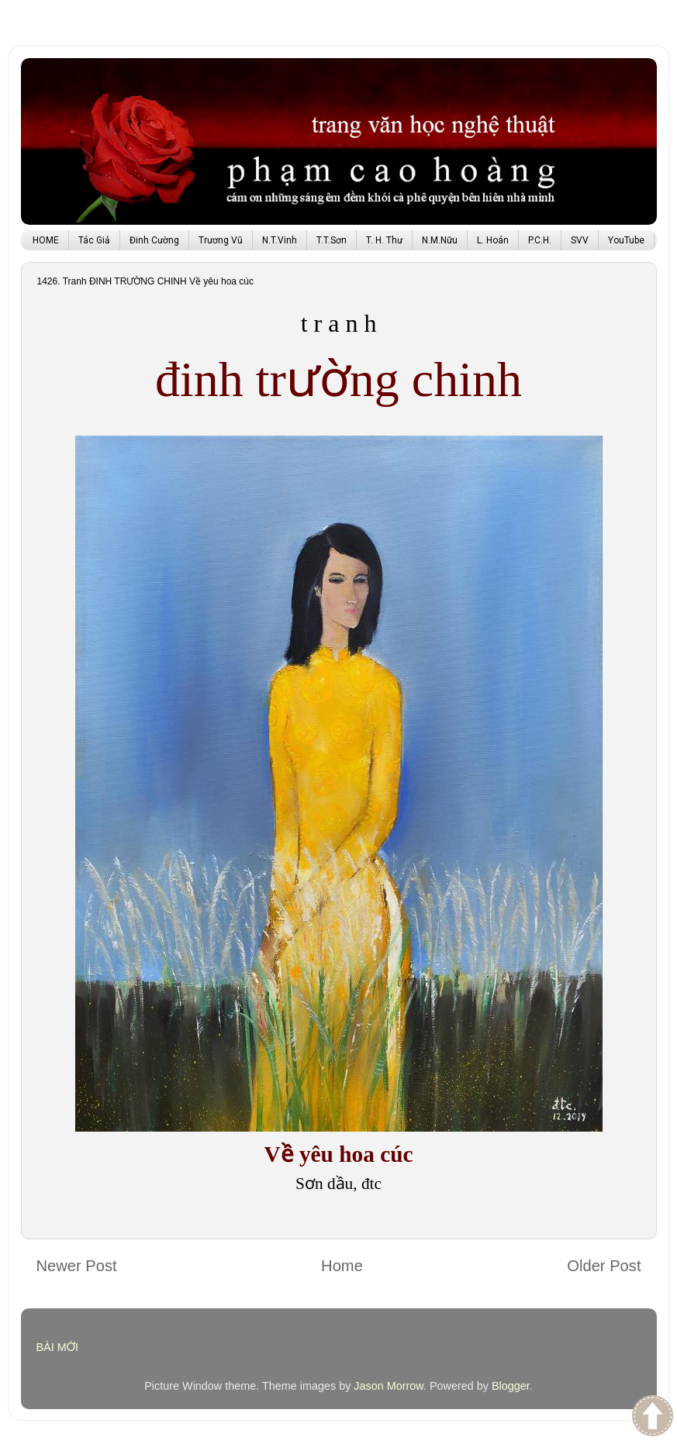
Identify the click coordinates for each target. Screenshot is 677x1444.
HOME (46, 240)
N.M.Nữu (440, 240)
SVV (580, 240)
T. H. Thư (384, 240)
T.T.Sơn (331, 240)
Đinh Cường (154, 240)
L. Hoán (493, 240)
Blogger (511, 1386)
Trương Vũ (221, 240)
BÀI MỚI (57, 1347)
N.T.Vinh (279, 240)
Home (342, 1265)
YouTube (626, 240)
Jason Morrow (388, 1386)
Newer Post (76, 1265)
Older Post (604, 1265)
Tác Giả (94, 240)
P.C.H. (539, 240)
